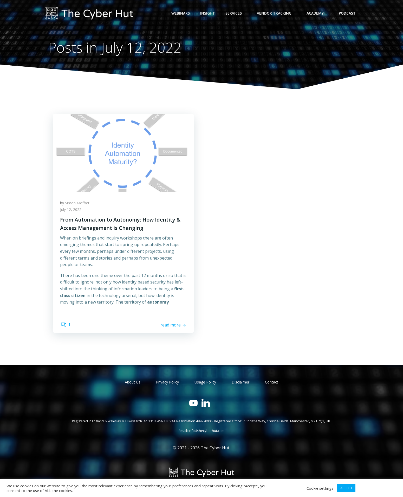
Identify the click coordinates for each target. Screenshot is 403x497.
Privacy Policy (167, 383)
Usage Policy (205, 383)
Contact (271, 383)
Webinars (181, 13)
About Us (132, 383)
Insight (208, 13)
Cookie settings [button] (320, 488)
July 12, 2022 (71, 210)
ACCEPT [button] (346, 488)
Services (236, 13)
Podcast (348, 13)
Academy (318, 13)
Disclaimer (240, 383)
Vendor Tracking (277, 13)
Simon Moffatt (78, 204)
